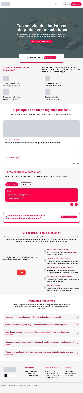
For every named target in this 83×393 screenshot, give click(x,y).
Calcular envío (69, 375)
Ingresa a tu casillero (71, 373)
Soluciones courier (30, 373)
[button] (55, 4)
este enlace (73, 252)
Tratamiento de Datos (51, 377)
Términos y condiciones (52, 375)
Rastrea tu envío (69, 371)
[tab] (11, 184)
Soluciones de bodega (31, 375)
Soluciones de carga (31, 371)
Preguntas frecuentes (51, 373)
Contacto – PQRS (50, 371)
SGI (46, 379)
